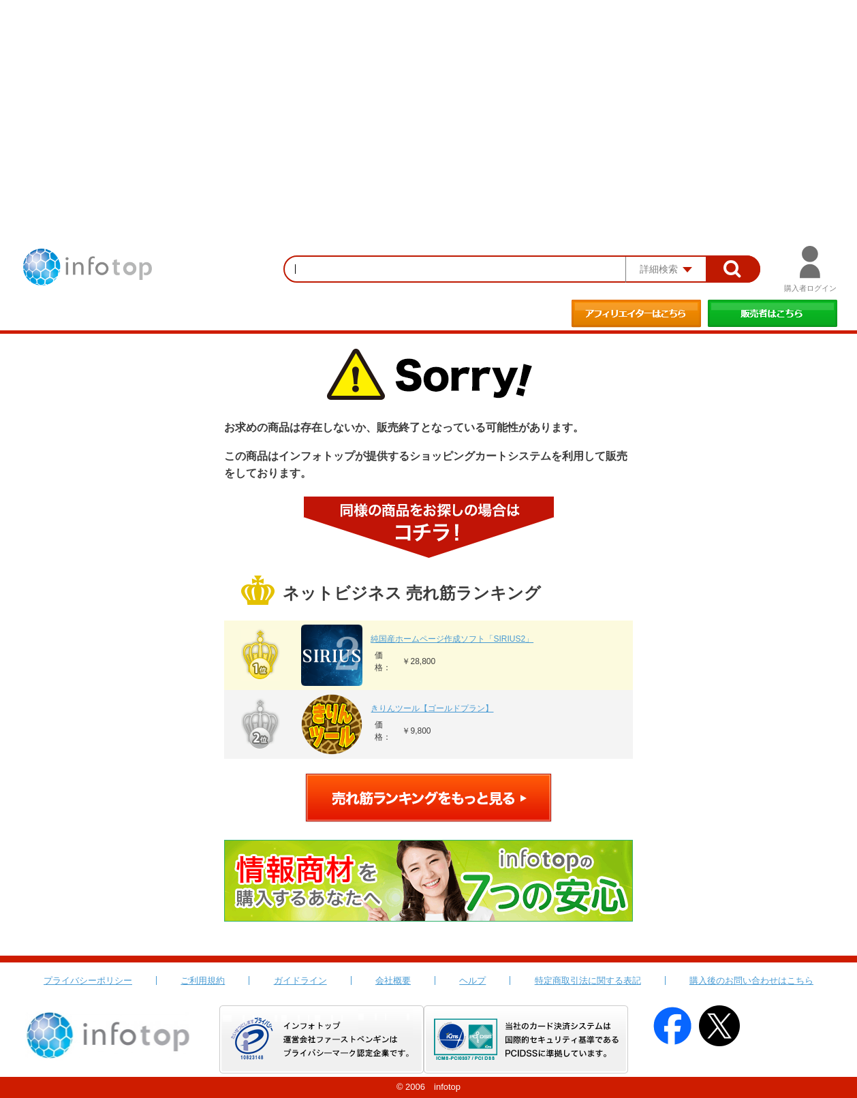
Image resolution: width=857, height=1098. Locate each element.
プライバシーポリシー (88, 980)
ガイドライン (300, 980)
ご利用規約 (203, 980)
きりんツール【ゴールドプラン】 (432, 708)
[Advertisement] (428, 102)
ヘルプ (472, 980)
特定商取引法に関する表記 (588, 980)
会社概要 (393, 980)
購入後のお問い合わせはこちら (751, 980)
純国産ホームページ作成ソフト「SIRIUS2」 (452, 639)
